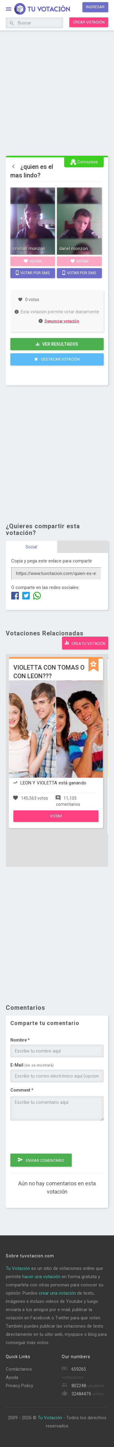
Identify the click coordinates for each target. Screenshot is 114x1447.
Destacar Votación (57, 359)
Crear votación (89, 22)
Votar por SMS (33, 272)
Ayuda (12, 1377)
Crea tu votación (85, 643)
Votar (33, 261)
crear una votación (57, 1293)
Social (31, 546)
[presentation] (56, 1137)
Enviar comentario (41, 1160)
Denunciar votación (59, 321)
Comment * (21, 1090)
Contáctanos (19, 1369)
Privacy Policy (19, 1385)
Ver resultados (57, 344)
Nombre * (20, 1040)
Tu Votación (18, 1268)
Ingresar (95, 7)
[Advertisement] (57, 92)
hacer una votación (41, 1276)
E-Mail (32, 1065)
